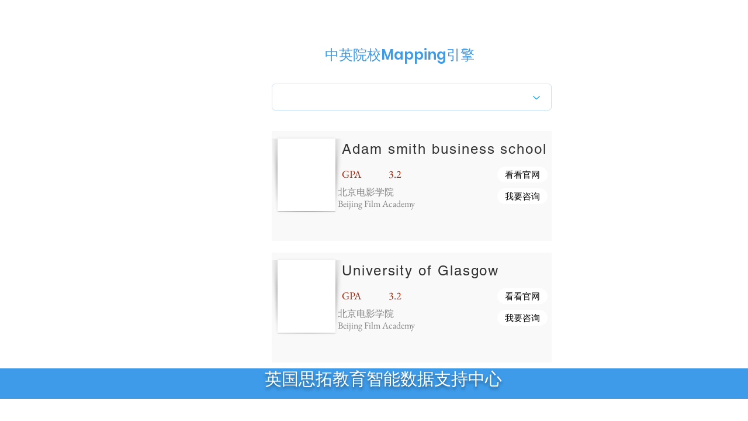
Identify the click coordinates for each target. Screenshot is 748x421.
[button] (522, 174)
